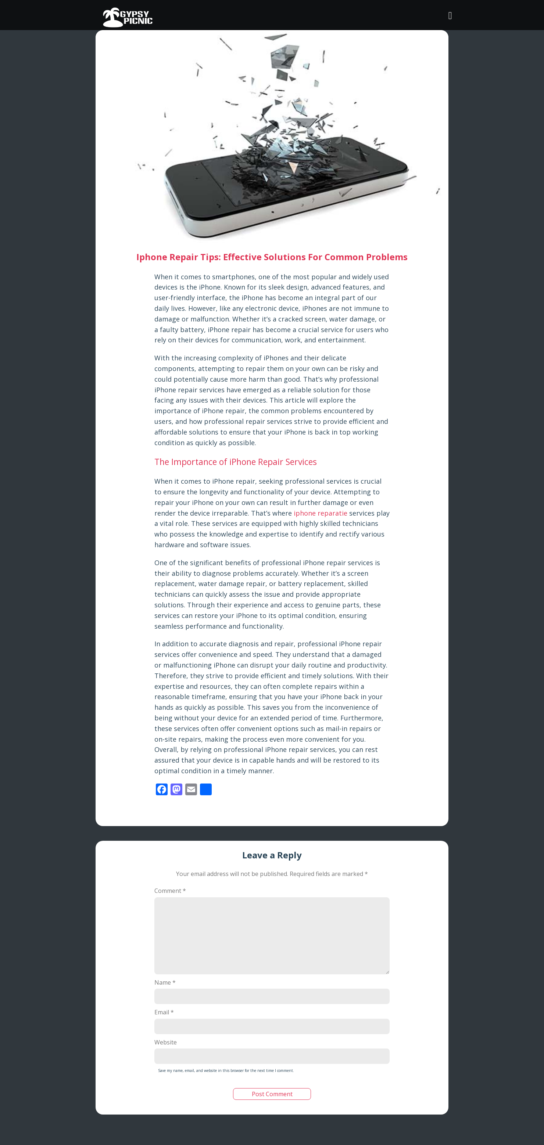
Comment (170, 891)
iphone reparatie (320, 513)
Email (164, 1012)
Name (165, 982)
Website (165, 1042)
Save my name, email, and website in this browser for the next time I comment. (226, 1070)
